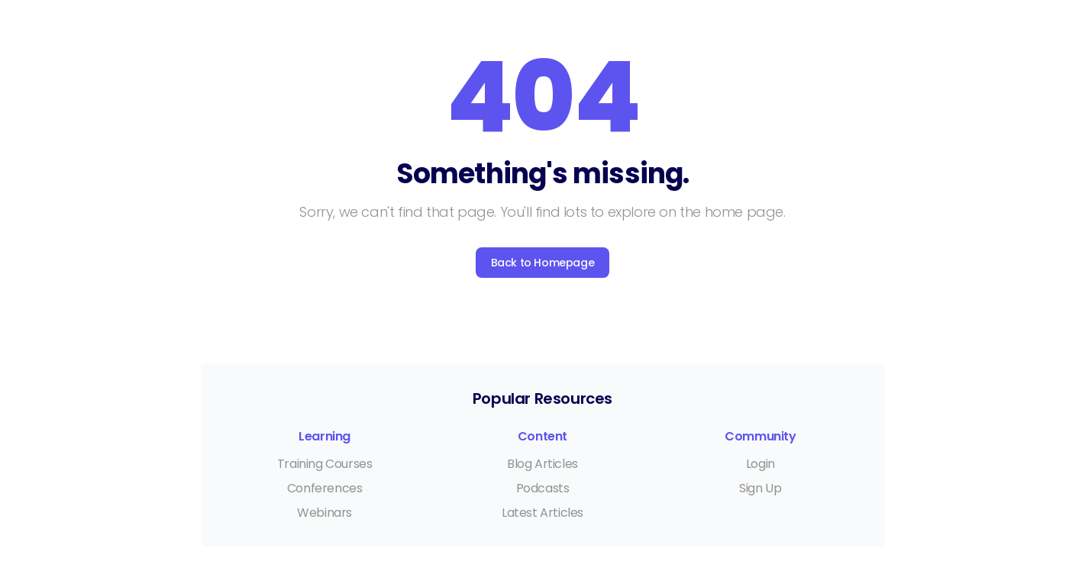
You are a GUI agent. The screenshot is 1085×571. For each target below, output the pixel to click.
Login (760, 464)
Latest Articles (542, 512)
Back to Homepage (543, 262)
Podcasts (543, 488)
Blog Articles (542, 464)
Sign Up (760, 488)
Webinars (324, 512)
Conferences (325, 488)
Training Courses (325, 464)
